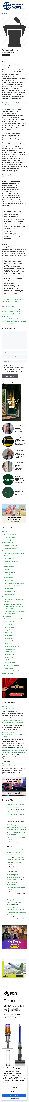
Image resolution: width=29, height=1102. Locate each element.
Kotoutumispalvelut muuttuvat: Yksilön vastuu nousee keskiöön (15, 877)
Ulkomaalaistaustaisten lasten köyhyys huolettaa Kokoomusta (16, 807)
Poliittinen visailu (7, 674)
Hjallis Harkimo (10, 654)
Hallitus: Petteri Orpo (10, 534)
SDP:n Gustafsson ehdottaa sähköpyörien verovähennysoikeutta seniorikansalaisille (14, 321)
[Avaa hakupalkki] (27, 13)
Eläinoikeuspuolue (9, 594)
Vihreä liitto (7, 569)
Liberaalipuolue (8, 580)
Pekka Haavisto (10, 649)
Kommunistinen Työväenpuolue (14, 586)
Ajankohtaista (6, 55)
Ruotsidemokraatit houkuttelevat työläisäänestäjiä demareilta (16, 834)
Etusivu (4, 532)
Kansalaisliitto (8, 588)
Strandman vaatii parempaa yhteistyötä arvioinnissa (20, 429)
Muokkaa (14, 1087)
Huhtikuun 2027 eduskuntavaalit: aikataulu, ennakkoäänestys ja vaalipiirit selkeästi (14, 606)
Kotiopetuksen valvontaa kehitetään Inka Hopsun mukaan (15, 902)
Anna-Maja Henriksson (12, 646)
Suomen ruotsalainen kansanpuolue (15, 564)
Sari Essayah (9, 641)
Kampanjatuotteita (10, 663)
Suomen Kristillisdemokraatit (13, 575)
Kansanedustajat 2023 (11, 545)
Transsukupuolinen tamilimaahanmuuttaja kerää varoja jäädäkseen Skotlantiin (16, 909)
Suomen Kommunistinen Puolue (14, 583)
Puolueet (5, 551)
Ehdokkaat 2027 (9, 657)
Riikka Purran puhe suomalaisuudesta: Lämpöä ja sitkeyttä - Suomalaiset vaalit (16, 827)
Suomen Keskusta (9, 558)
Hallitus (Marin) (10, 537)
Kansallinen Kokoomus (11, 561)
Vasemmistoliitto (9, 572)
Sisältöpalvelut (8, 668)
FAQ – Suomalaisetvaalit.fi (12, 671)
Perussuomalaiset (9, 567)
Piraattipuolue (8, 577)
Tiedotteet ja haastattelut (10, 665)
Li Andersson (9, 638)
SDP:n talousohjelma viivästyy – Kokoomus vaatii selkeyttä (16, 812)
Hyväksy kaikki (14, 1095)
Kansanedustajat (7, 542)
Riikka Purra (9, 652)
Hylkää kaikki (14, 1091)
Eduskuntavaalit (7, 597)
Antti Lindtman (10, 621)
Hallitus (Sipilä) (10, 540)
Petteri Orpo (9, 624)
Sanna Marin (9, 632)
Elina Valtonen (9, 627)
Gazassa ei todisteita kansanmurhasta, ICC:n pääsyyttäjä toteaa (20, 454)
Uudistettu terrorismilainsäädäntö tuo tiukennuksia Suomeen (15, 859)
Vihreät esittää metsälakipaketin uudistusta (20, 493)
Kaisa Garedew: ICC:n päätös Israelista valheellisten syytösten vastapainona (19, 467)
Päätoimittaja (5, 52)
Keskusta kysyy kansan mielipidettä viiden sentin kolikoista (20, 480)
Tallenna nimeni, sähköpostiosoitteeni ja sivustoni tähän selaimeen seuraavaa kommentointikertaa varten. (14, 368)
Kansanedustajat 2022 (11, 548)
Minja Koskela (9, 630)
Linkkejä (6, 660)
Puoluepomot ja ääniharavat (13, 619)
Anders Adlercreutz (11, 635)
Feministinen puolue (10, 591)
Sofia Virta (8, 643)
